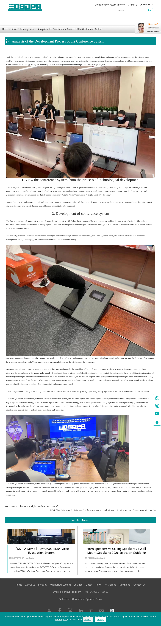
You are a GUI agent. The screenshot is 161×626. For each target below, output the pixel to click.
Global (146, 4)
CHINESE (132, 5)
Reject (87, 619)
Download (117, 19)
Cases (96, 19)
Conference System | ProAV (110, 5)
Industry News (27, 29)
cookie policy (61, 619)
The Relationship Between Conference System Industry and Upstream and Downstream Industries (106, 510)
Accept (100, 619)
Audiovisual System (67, 19)
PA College (110, 585)
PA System (64, 599)
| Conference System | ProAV (86, 599)
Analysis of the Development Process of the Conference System (70, 29)
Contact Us (132, 19)
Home (26, 19)
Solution (85, 19)
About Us (38, 19)
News (106, 19)
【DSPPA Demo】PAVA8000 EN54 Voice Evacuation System (41, 550)
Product (50, 19)
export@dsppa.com (70, 592)
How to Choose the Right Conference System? (34, 506)
